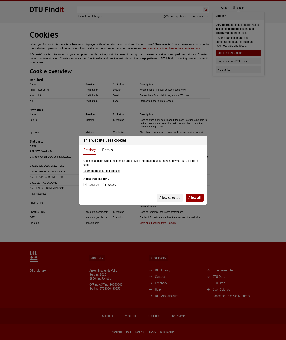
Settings (89, 150)
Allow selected (169, 197)
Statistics (110, 184)
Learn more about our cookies (101, 170)
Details (107, 150)
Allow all (194, 197)
